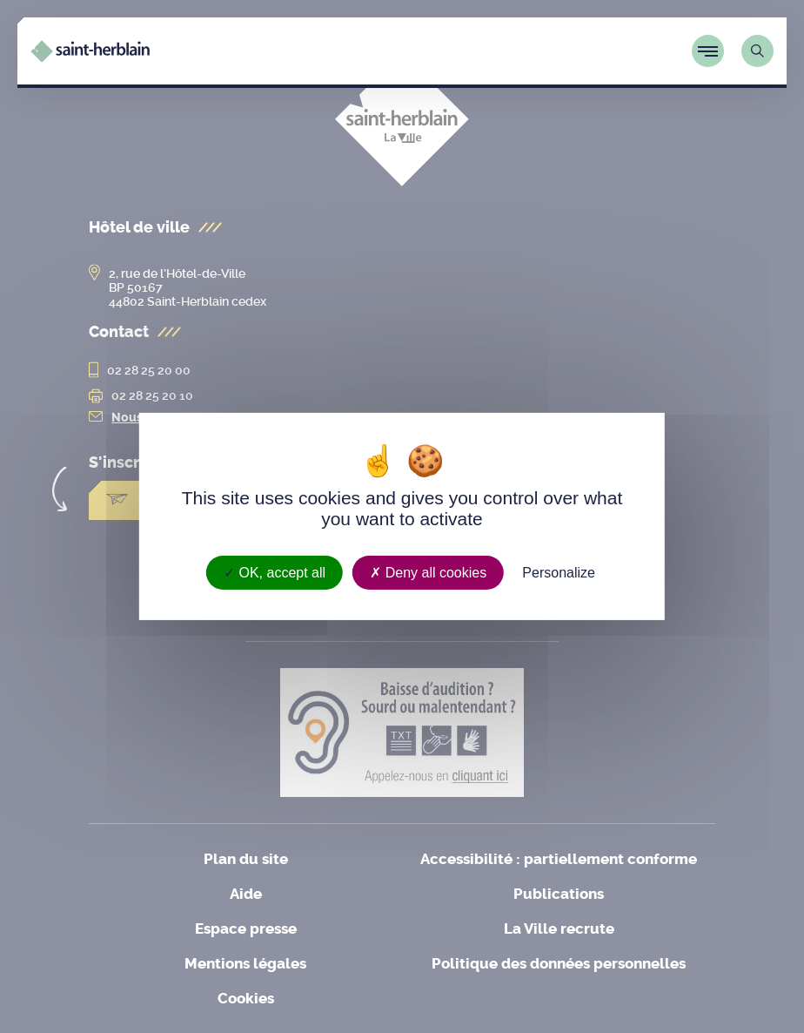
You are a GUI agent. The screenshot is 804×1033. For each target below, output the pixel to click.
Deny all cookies (428, 572)
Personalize (558, 572)
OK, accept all (274, 572)
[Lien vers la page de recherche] (757, 51)
